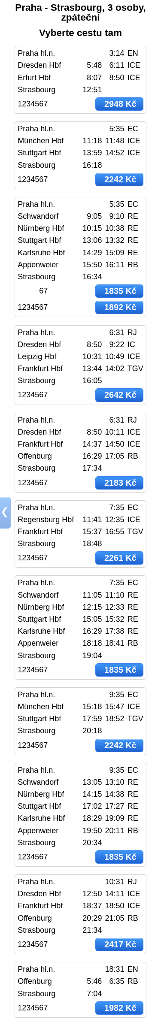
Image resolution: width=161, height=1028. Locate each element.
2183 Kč (120, 482)
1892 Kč (120, 307)
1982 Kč (120, 1008)
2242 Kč (120, 179)
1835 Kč (120, 291)
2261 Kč (120, 557)
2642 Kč (120, 394)
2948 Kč (120, 104)
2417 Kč (120, 944)
